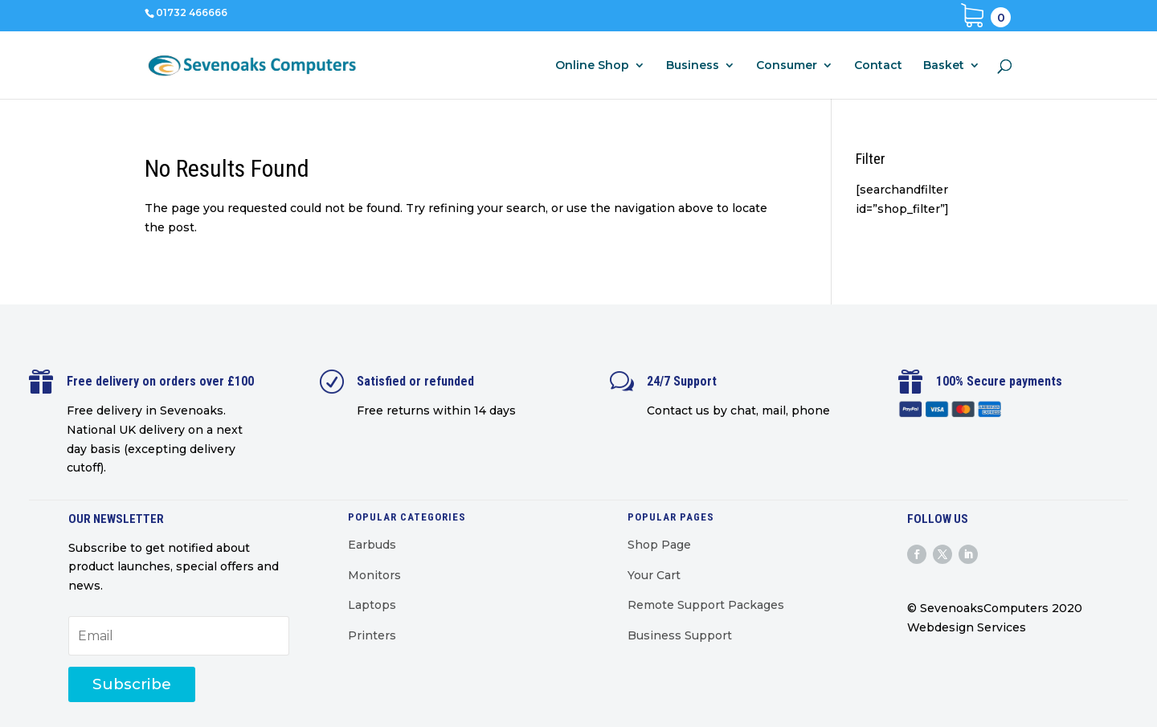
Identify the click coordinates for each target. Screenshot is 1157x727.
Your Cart (654, 575)
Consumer (786, 65)
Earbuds (372, 544)
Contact (878, 65)
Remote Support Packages (706, 605)
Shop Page (659, 544)
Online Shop (592, 65)
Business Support (680, 635)
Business (692, 65)
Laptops (372, 605)
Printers (372, 635)
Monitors (374, 575)
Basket (943, 65)
